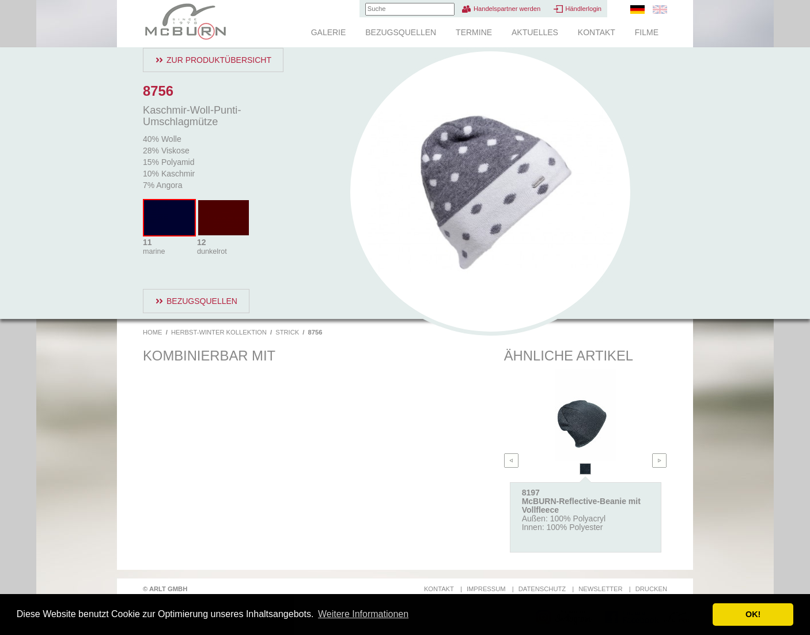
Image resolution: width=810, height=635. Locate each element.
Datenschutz (542, 588)
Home (152, 332)
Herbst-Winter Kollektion (219, 332)
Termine (474, 32)
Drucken (651, 588)
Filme (646, 32)
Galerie (328, 32)
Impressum (486, 588)
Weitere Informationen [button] (363, 614)
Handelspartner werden (507, 8)
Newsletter (600, 588)
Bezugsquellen (400, 32)
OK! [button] (752, 614)
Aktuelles (535, 32)
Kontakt (596, 32)
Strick (287, 332)
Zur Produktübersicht (218, 60)
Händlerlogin (583, 8)
